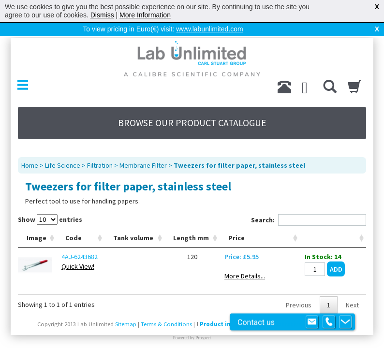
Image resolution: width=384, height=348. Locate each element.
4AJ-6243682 (79, 256)
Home (29, 165)
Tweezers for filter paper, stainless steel (239, 165)
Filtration (100, 165)
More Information (145, 15)
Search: (308, 220)
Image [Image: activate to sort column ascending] (36, 237)
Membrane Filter (143, 165)
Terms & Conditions (166, 324)
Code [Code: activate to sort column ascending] (73, 237)
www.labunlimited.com (209, 29)
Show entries (50, 219)
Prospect (203, 337)
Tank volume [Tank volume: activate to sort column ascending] (133, 237)
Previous (298, 305)
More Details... (244, 276)
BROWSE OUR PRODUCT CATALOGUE (192, 123)
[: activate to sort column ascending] (333, 238)
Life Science (62, 165)
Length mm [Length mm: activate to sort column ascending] (191, 237)
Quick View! (77, 266)
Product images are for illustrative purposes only (272, 324)
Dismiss (102, 15)
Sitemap (125, 324)
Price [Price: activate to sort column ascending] (236, 237)
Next (352, 305)
